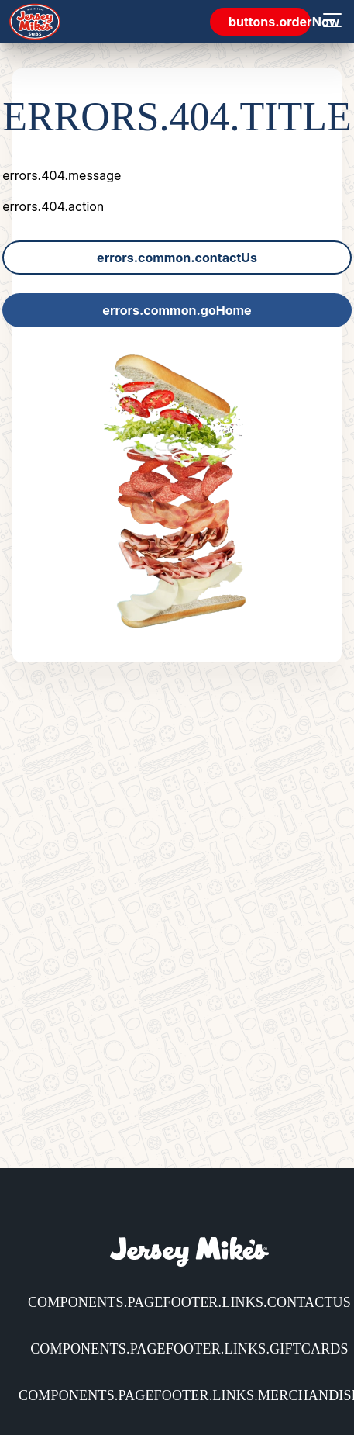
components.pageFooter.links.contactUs (189, 1302)
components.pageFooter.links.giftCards (189, 1349)
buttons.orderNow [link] (270, 21)
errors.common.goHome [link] (176, 310)
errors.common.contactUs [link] (177, 257)
